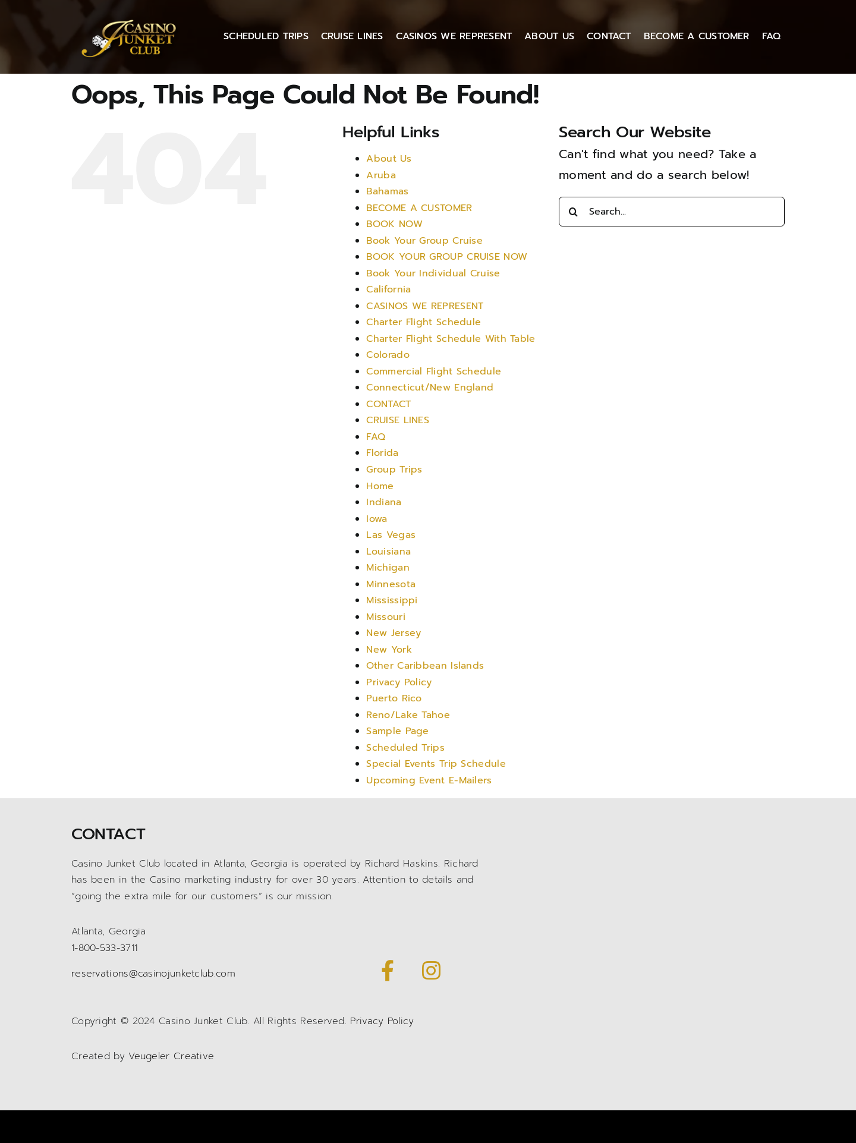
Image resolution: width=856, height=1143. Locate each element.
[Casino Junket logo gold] (131, 20)
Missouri (385, 617)
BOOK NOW (394, 224)
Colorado (387, 355)
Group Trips (394, 469)
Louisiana (388, 551)
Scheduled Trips (405, 748)
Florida (382, 453)
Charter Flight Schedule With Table (450, 339)
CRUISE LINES (397, 420)
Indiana (383, 502)
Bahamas (387, 191)
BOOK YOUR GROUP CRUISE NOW (446, 257)
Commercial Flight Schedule (433, 371)
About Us (388, 159)
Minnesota (391, 584)
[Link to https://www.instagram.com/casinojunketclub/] (431, 970)
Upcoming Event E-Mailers (429, 780)
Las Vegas (391, 535)
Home (380, 486)
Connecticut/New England (429, 387)
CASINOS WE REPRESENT (424, 306)
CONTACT (388, 404)
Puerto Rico (393, 698)
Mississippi (391, 600)
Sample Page (397, 731)
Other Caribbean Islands (425, 666)
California (388, 289)
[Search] (573, 211)
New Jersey (393, 633)
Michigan (387, 568)
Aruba (381, 175)
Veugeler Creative (171, 1056)
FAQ (375, 437)
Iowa (376, 519)
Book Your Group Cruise (424, 241)
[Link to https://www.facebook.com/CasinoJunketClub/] (387, 970)
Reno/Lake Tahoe (408, 715)
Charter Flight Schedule (423, 322)
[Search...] (672, 211)
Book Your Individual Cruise (433, 273)
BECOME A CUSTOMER (419, 208)
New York (388, 650)
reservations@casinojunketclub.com (153, 973)
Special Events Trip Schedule (435, 764)
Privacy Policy (399, 682)
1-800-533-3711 (104, 948)
